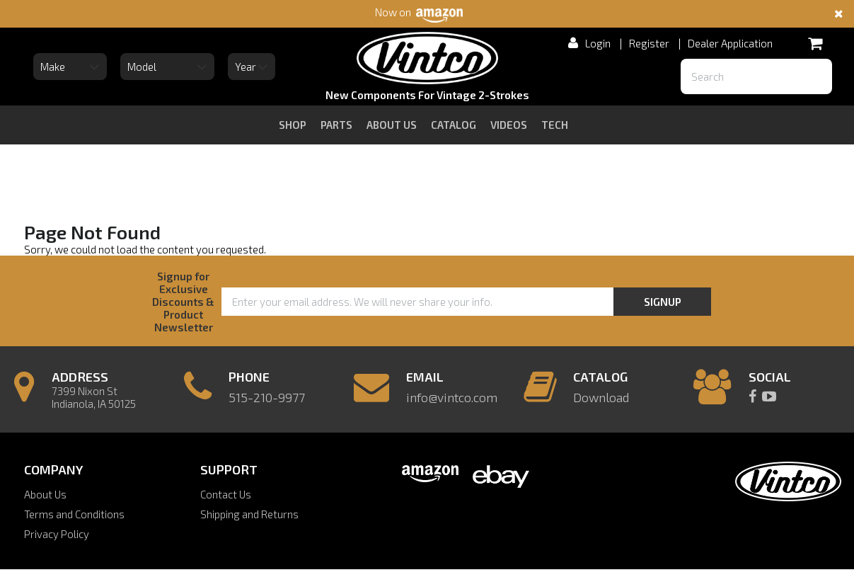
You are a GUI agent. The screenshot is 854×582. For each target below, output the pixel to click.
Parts (336, 124)
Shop (292, 124)
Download (601, 397)
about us (392, 124)
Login (598, 43)
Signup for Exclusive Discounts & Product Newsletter (183, 301)
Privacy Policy (56, 533)
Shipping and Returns (249, 514)
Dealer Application (730, 43)
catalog (453, 124)
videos (508, 124)
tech (554, 124)
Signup (662, 301)
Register (649, 43)
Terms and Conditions (74, 514)
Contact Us (225, 494)
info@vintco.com (451, 397)
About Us (45, 494)
